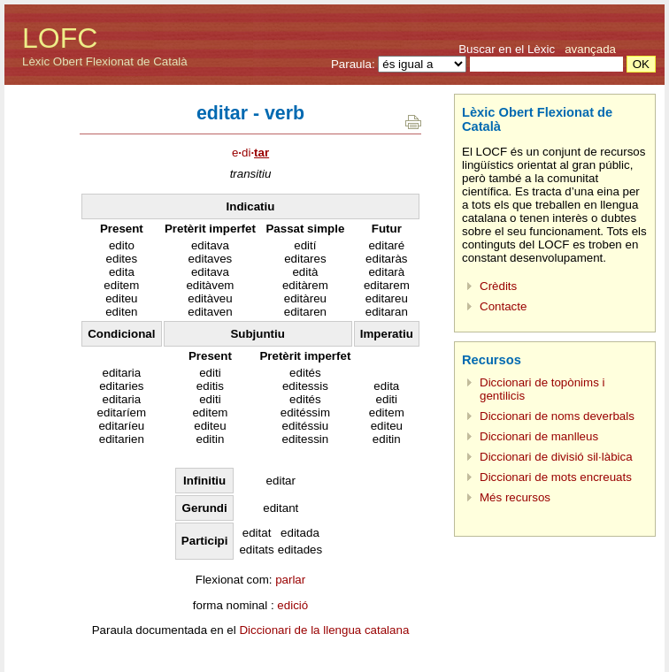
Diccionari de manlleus (539, 436)
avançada (590, 49)
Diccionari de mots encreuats (556, 477)
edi (250, 152)
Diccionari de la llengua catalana (324, 630)
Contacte (503, 306)
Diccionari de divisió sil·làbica (556, 456)
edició (292, 605)
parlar (290, 579)
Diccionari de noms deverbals (557, 416)
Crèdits (498, 286)
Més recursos (515, 497)
